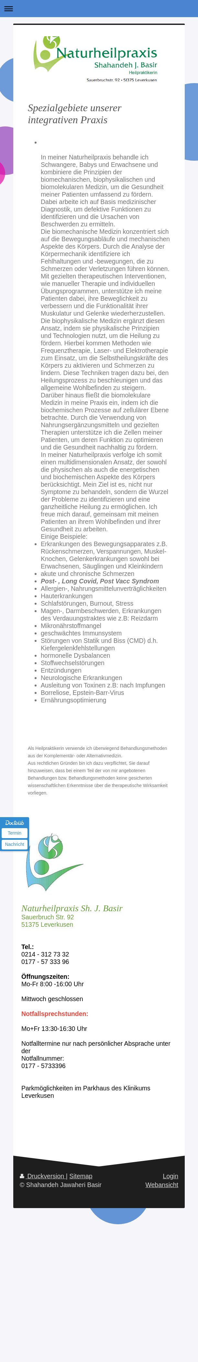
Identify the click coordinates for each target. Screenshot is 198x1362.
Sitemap (81, 1176)
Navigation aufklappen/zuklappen (99, 9)
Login (170, 1176)
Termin (14, 833)
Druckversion (43, 1176)
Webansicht (161, 1184)
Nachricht (14, 844)
